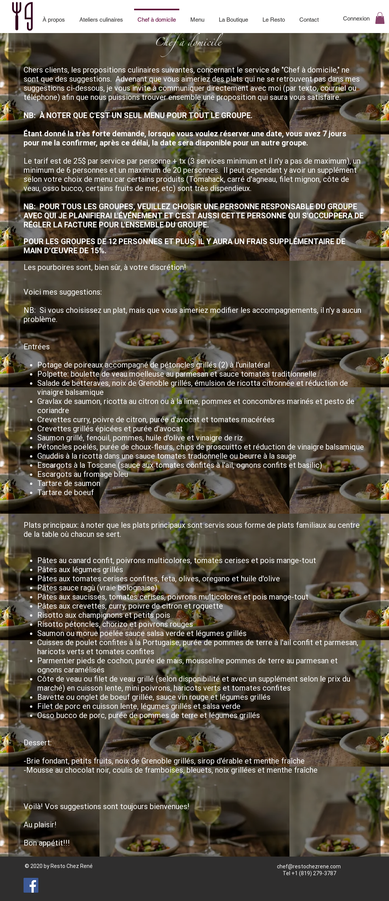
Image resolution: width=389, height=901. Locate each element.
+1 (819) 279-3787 (313, 873)
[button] (380, 18)
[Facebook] (31, 885)
